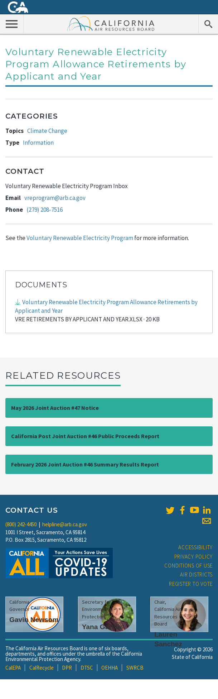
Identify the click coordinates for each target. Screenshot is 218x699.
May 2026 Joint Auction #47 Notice (55, 407)
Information (38, 143)
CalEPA (13, 667)
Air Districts (196, 574)
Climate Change (47, 131)
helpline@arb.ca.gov (64, 524)
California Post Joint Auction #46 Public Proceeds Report (85, 436)
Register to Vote (191, 583)
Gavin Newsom (34, 619)
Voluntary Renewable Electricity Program (79, 238)
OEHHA (109, 667)
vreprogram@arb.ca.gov (55, 198)
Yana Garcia (101, 627)
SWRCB (135, 667)
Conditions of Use (188, 565)
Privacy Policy (193, 556)
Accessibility (195, 547)
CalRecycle (41, 667)
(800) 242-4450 (21, 524)
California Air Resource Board (111, 23)
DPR (67, 667)
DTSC (87, 667)
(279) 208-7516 (44, 210)
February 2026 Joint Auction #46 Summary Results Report (85, 464)
